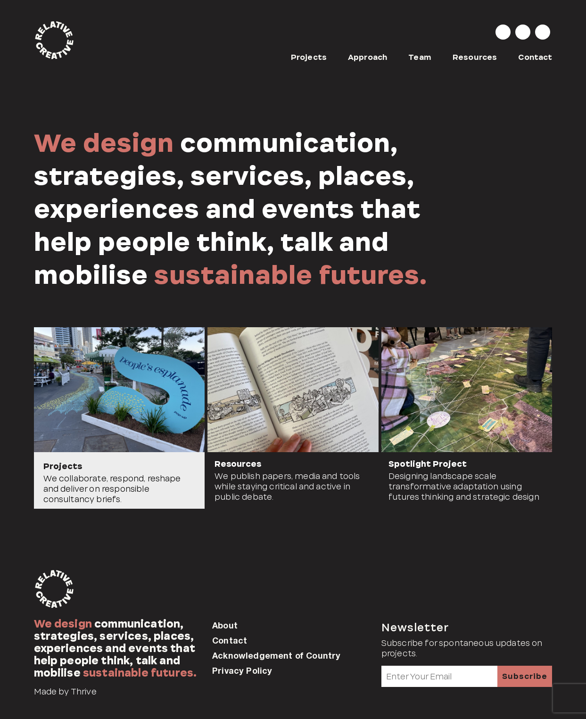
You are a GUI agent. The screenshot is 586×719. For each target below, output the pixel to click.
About (225, 625)
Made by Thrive (65, 691)
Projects (309, 57)
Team (419, 57)
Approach (367, 57)
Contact (535, 57)
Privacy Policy (242, 670)
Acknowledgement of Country (276, 655)
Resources (475, 57)
